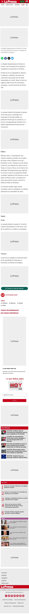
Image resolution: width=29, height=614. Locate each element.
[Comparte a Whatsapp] (2, 58)
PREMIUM (4, 578)
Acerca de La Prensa (7, 599)
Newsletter (21, 603)
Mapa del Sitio (7, 606)
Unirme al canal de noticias (15, 288)
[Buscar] (27, 5)
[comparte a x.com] (9, 58)
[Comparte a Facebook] (5, 58)
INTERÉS (4, 575)
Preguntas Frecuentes (18, 606)
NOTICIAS (4, 573)
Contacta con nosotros (10, 603)
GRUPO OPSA (5, 583)
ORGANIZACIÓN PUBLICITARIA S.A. (15, 592)
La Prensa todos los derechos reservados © (14, 590)
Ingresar (22, 1)
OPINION (4, 580)
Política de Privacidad (20, 599)
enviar (14, 400)
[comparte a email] (12, 58)
